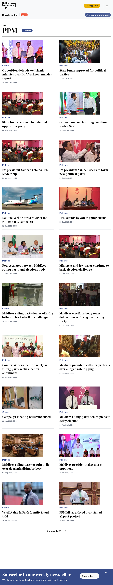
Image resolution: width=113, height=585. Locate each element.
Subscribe (89, 576)
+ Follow (27, 30)
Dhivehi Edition (10, 14)
